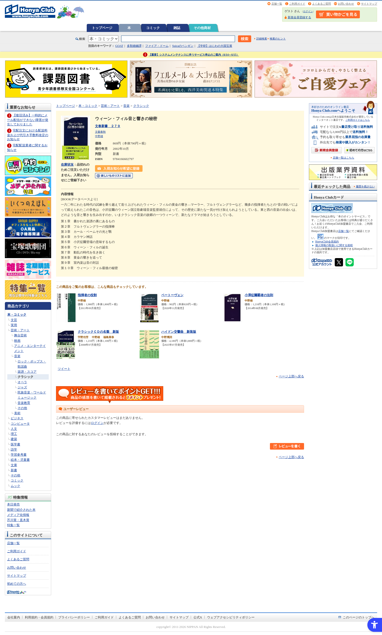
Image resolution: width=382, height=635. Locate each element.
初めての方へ (16, 583)
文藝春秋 (100, 131)
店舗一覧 (276, 3)
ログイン (308, 11)
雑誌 (176, 28)
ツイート (64, 369)
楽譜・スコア (27, 371)
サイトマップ (369, 3)
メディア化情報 (18, 515)
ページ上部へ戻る (291, 376)
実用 (14, 325)
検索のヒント (278, 38)
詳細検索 (261, 38)
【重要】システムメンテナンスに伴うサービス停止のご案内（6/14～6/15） (194, 54)
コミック (153, 28)
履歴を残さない (365, 186)
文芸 (14, 320)
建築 (14, 439)
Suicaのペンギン (182, 46)
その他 (22, 408)
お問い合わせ (346, 3)
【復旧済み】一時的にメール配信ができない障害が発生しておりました (27, 119)
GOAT (119, 46)
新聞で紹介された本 (21, 510)
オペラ (22, 382)
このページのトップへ (358, 617)
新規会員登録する (299, 17)
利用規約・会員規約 (39, 617)
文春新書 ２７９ (107, 126)
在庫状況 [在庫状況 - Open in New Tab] (67, 164)
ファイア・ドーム (157, 46)
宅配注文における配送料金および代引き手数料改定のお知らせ (27, 135)
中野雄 (99, 136)
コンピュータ (20, 423)
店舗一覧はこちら (343, 157)
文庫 (14, 465)
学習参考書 (19, 454)
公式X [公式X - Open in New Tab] (197, 617)
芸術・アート (20, 330)
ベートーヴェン (172, 295)
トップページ (102, 28)
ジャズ (22, 387)
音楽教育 (24, 403)
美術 (17, 413)
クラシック (25, 377)
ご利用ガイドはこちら (357, 120)
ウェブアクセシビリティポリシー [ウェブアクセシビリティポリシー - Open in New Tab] (231, 617)
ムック (15, 486)
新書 (14, 470)
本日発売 (13, 504)
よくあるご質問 (321, 3)
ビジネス (17, 418)
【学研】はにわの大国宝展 (214, 46)
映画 (17, 341)
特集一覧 (13, 525)
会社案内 (13, 617)
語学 (14, 449)
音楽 (17, 356)
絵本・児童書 (20, 460)
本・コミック (16, 314)
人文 (14, 429)
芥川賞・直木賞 (18, 520)
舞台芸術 (20, 335)
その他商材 (202, 28)
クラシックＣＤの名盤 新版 (98, 331)
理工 (14, 434)
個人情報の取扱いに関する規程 (334, 245)
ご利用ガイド (297, 3)
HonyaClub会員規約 (327, 241)
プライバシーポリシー (74, 617)
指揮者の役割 (87, 295)
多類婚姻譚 (134, 46)
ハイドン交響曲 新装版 (178, 331)
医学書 (15, 444)
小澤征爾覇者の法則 (259, 295)
